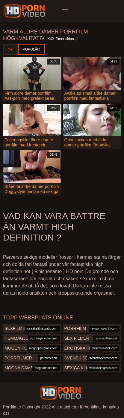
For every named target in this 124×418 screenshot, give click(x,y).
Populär (31, 49)
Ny (10, 49)
